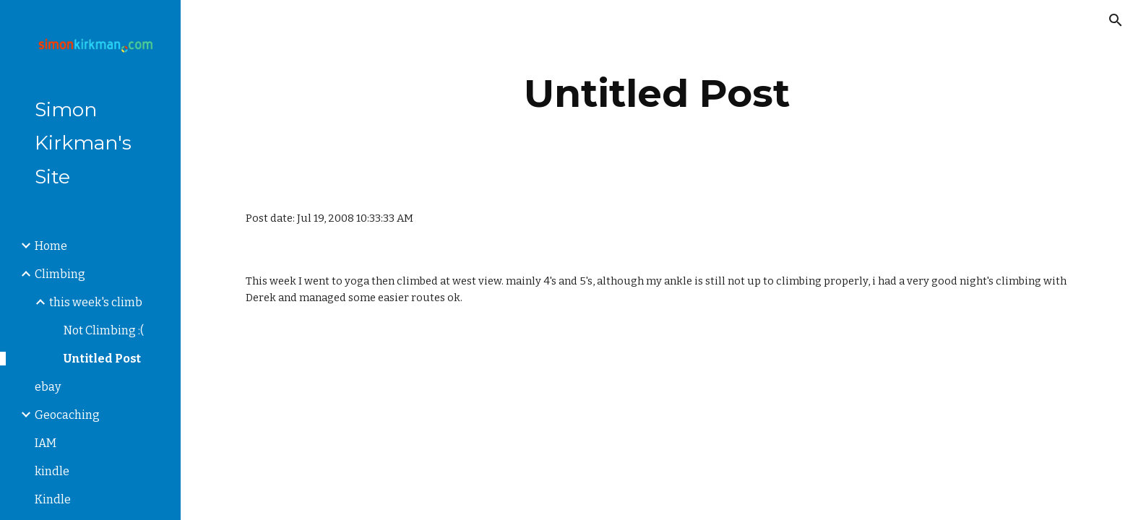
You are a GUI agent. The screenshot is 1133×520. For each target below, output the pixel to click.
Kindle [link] (53, 499)
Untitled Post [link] (102, 358)
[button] (1115, 20)
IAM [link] (45, 443)
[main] (657, 93)
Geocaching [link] (67, 415)
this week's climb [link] (95, 302)
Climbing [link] (60, 274)
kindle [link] (52, 471)
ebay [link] (48, 387)
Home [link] (51, 246)
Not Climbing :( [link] (104, 330)
